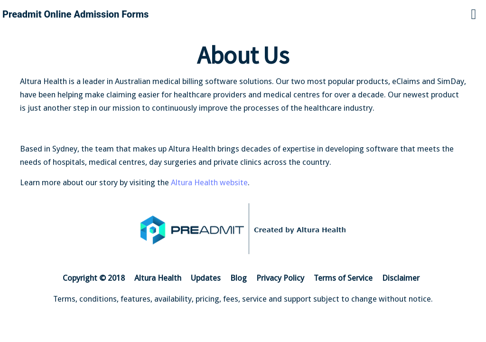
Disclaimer (401, 278)
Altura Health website (209, 182)
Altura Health (157, 278)
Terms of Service (343, 278)
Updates (206, 278)
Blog (238, 278)
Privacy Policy (280, 278)
